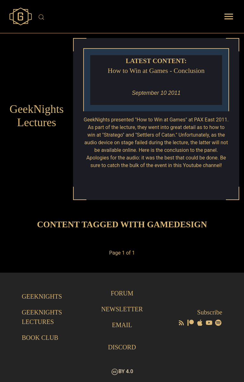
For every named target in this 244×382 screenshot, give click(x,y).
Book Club (40, 337)
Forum (122, 293)
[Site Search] (122, 17)
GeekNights (42, 296)
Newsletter (122, 309)
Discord (122, 347)
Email (122, 324)
